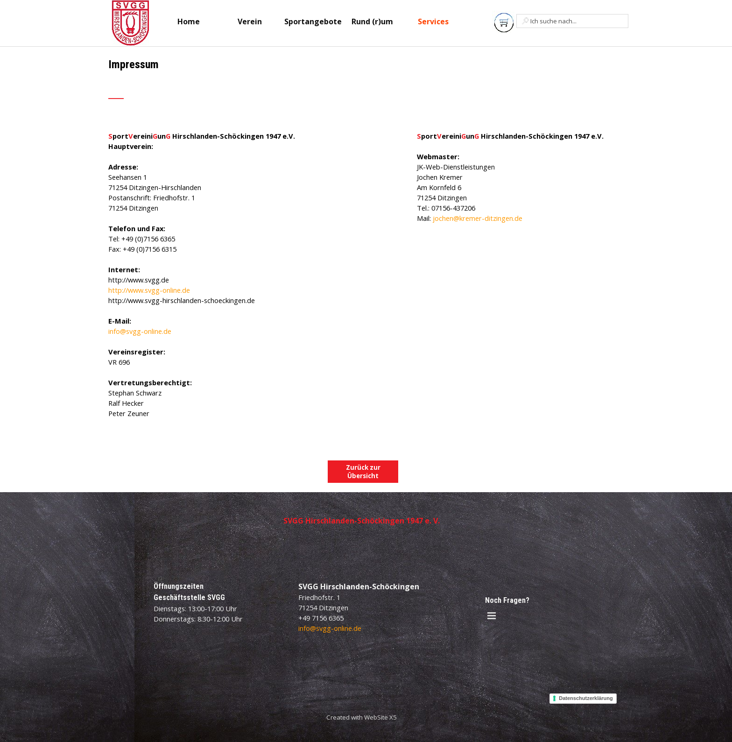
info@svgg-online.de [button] (139, 331)
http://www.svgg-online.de (149, 290)
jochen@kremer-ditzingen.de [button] (477, 218)
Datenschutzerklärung (586, 698)
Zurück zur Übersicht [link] (363, 471)
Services (433, 21)
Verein (250, 21)
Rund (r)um (372, 21)
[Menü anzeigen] (491, 615)
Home (188, 21)
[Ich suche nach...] (572, 21)
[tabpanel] (231, 84)
